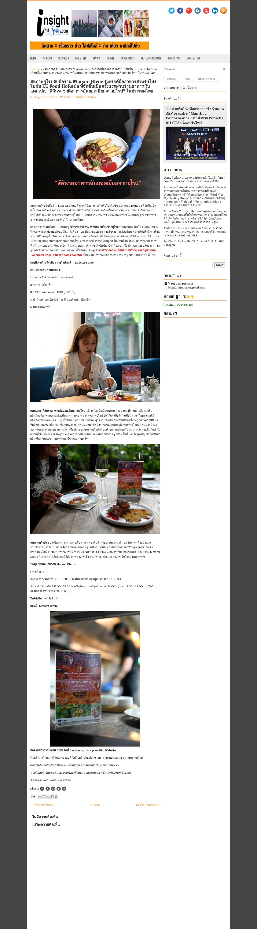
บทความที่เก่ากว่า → (148, 805)
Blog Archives (206, 78)
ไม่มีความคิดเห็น (86, 97)
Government (128, 58)
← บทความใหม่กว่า (42, 805)
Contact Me (193, 58)
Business (63, 58)
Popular (172, 78)
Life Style (80, 58)
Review (96, 58)
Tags (187, 78)
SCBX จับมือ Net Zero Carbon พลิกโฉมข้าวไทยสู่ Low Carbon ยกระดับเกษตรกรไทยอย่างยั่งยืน (194, 179)
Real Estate (174, 58)
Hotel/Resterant (151, 58)
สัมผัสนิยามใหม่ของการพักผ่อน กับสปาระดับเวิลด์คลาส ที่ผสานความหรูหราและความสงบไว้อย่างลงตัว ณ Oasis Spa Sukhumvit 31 (195, 232)
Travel (110, 58)
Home (33, 58)
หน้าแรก (95, 805)
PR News (47, 58)
